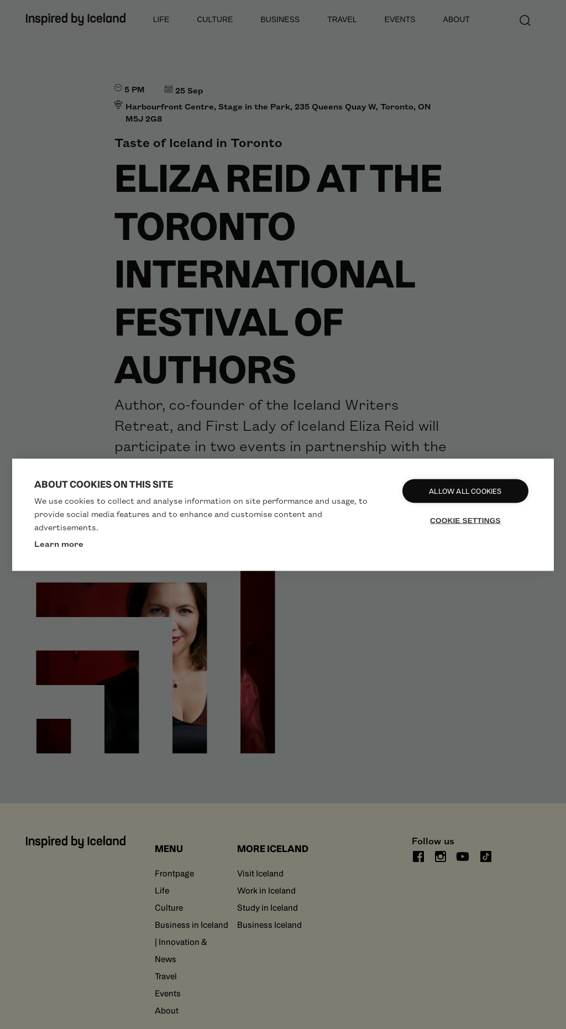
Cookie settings (466, 520)
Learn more (58, 543)
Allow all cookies (465, 491)
